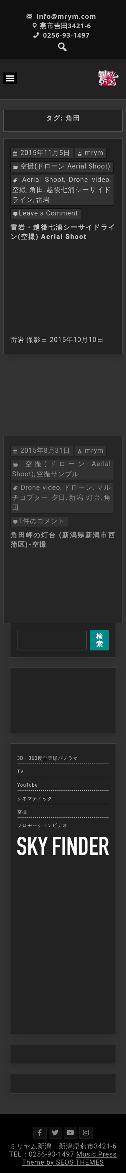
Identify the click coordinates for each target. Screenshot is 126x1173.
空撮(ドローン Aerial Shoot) (65, 166)
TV (20, 771)
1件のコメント (42, 562)
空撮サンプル (58, 515)
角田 (36, 190)
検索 (99, 640)
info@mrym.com (61, 16)
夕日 (58, 538)
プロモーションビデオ (42, 825)
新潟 (76, 538)
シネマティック (34, 798)
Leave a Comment (48, 213)
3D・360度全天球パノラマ (47, 758)
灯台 (93, 538)
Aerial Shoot (43, 180)
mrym (94, 153)
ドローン (78, 528)
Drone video (89, 180)
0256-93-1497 (61, 35)
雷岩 (43, 200)
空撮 (19, 190)
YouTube (27, 785)
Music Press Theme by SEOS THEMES (69, 1158)
